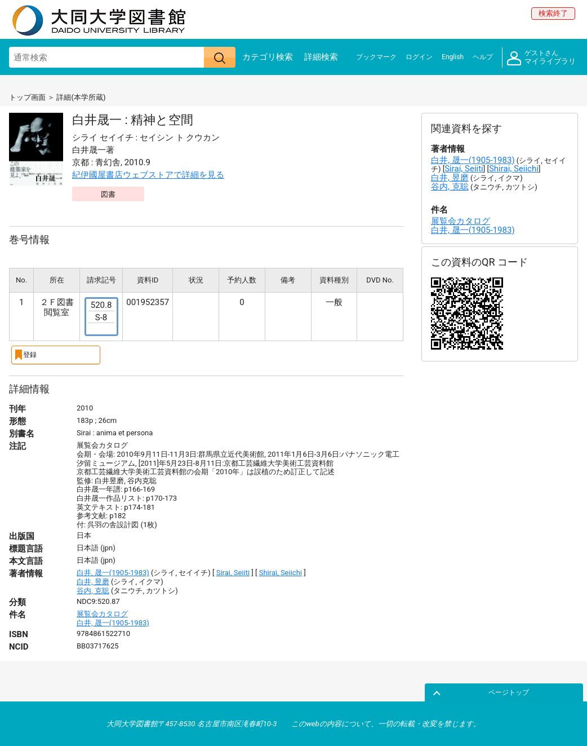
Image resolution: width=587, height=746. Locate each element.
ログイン (419, 57)
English (453, 57)
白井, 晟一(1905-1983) (113, 572)
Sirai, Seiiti (233, 572)
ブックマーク (376, 57)
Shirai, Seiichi (280, 572)
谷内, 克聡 (93, 589)
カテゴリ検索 (267, 57)
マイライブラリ (541, 58)
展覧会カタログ (102, 613)
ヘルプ (483, 57)
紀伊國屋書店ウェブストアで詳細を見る (148, 175)
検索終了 (553, 13)
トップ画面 (27, 97)
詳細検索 (321, 57)
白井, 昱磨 (93, 581)
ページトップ (551, 691)
